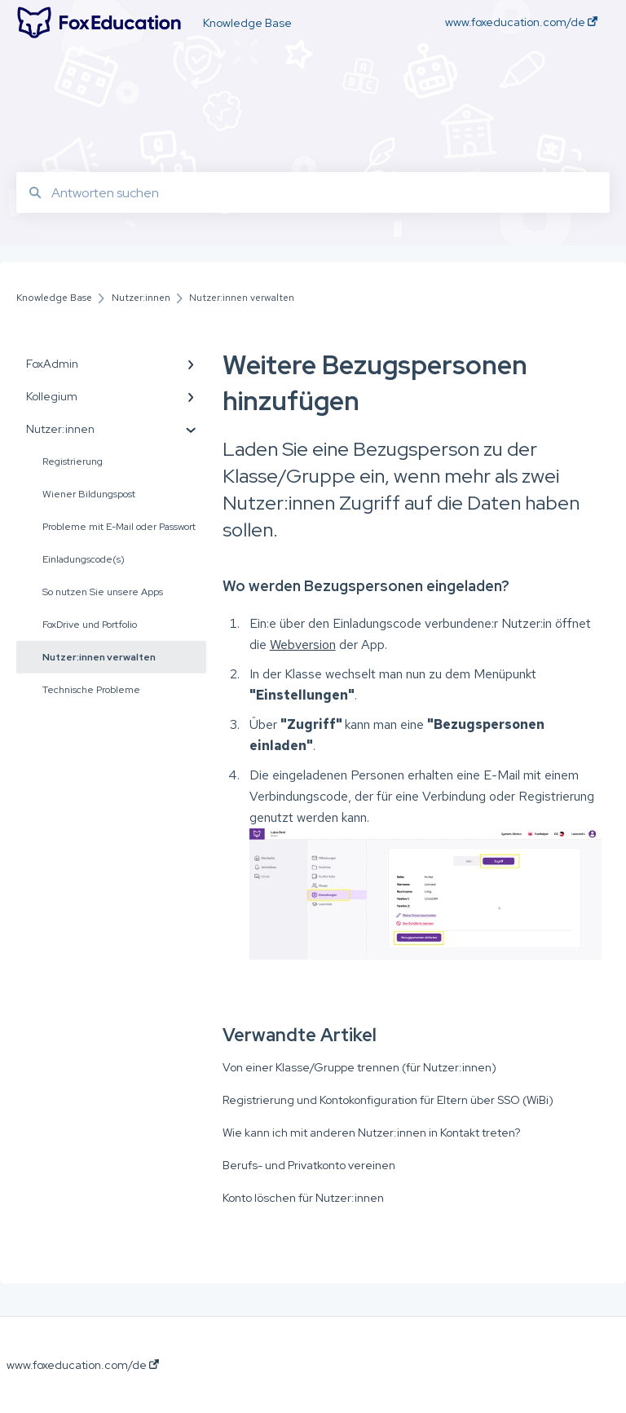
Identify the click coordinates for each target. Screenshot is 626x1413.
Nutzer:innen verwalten (99, 657)
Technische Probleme (91, 689)
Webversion (303, 644)
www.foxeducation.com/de (83, 1364)
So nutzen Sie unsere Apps (102, 591)
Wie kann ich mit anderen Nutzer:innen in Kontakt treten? (371, 1132)
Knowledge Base (247, 22)
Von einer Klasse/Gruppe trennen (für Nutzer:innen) (359, 1067)
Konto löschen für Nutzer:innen (303, 1197)
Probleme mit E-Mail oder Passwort (119, 526)
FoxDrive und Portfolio (89, 624)
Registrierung (72, 461)
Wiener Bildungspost (88, 494)
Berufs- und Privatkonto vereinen (309, 1165)
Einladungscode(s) (83, 559)
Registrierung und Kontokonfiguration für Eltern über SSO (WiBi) (388, 1100)
